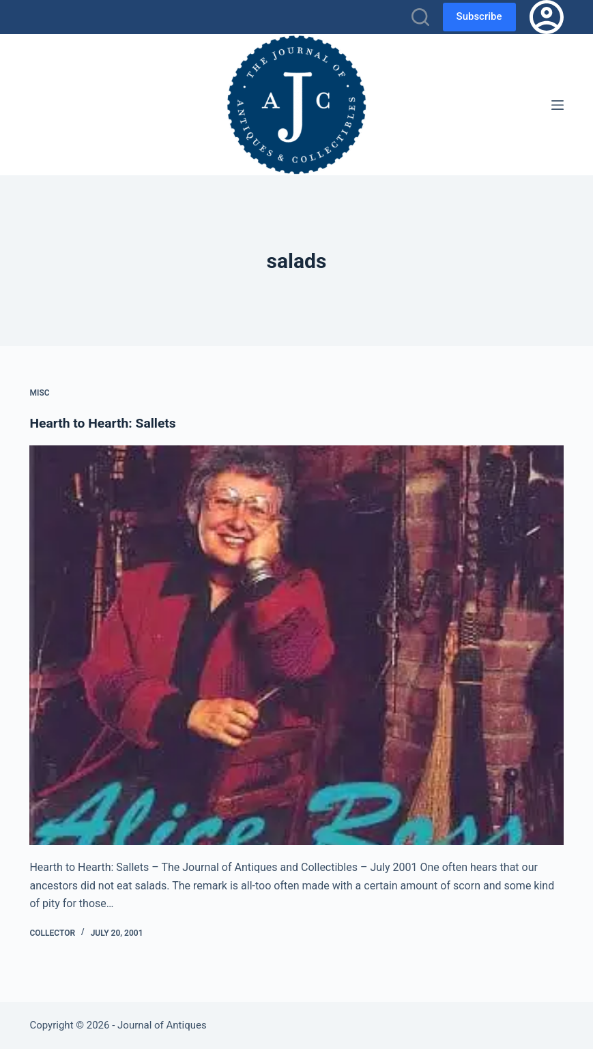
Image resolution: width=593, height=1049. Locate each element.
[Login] (547, 17)
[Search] (420, 17)
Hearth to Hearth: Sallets (105, 423)
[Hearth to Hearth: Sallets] (296, 645)
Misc (39, 393)
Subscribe (479, 16)
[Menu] (557, 105)
